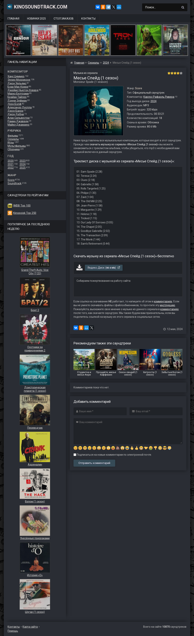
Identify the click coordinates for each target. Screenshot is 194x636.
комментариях (163, 301)
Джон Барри (15, 110)
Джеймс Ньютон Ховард (23, 90)
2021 (11, 164)
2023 (23, 160)
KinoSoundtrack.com (37, 7)
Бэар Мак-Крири (18, 86)
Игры (11, 142)
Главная (13, 18)
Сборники (14, 149)
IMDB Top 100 (22, 205)
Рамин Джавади (18, 121)
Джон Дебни (16, 114)
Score (11, 179)
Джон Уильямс (17, 83)
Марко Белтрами (18, 93)
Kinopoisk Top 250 (24, 213)
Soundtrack (14, 183)
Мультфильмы (17, 145)
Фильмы (13, 135)
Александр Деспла (20, 107)
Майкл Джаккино (18, 124)
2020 (11, 160)
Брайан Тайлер (17, 97)
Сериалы (13, 139)
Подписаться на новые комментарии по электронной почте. (113, 454)
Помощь (13, 630)
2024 (23, 164)
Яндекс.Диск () (104, 267)
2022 (11, 167)
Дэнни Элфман (17, 100)
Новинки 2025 (36, 18)
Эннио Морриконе (19, 79)
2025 (23, 167)
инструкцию (167, 305)
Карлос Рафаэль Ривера (158, 96)
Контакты (88, 18)
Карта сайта (30, 626)
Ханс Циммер (16, 76)
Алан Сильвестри (19, 117)
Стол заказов (64, 18)
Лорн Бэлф (14, 104)
